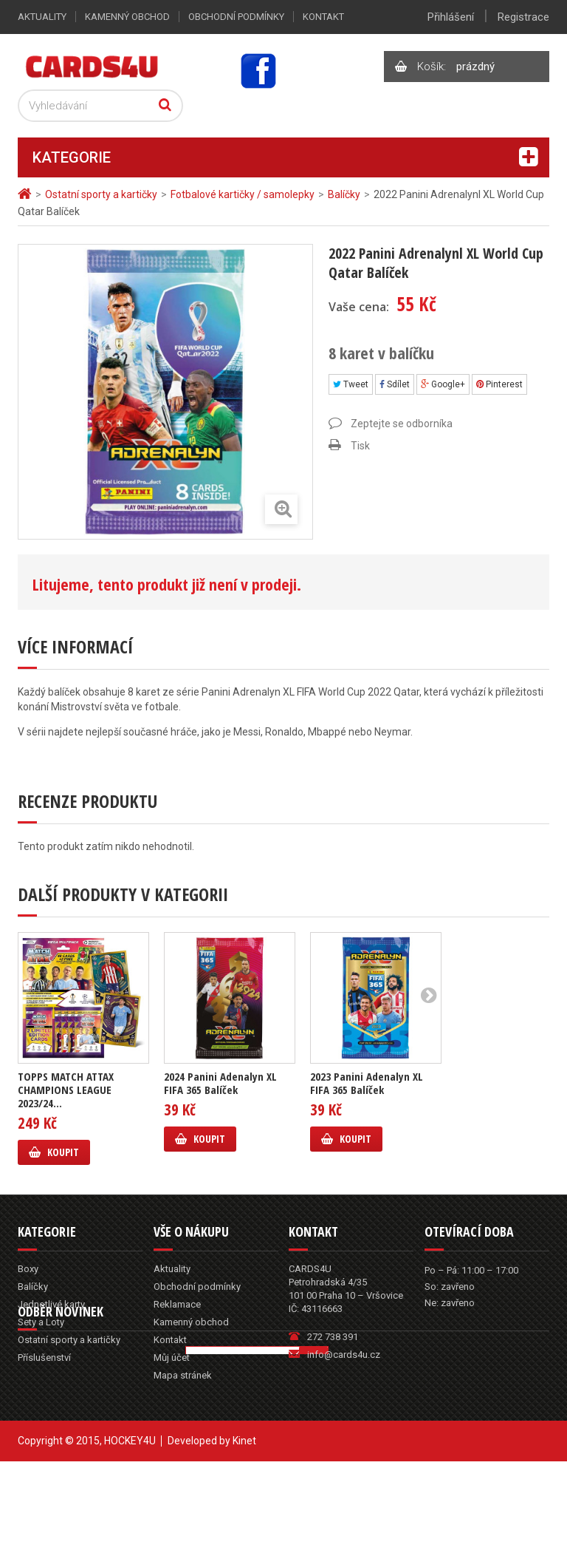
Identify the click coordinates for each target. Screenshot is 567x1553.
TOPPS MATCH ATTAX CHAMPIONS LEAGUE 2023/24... (66, 1089)
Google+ (443, 384)
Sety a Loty (41, 1322)
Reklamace (177, 1304)
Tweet (350, 384)
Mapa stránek (183, 1375)
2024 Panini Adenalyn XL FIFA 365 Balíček (220, 1083)
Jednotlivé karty (51, 1304)
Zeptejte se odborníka (402, 423)
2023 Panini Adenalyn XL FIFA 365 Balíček (366, 1083)
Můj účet (172, 1357)
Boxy (28, 1268)
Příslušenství (44, 1357)
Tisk (360, 446)
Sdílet (394, 384)
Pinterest (499, 384)
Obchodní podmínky (236, 16)
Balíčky (33, 1286)
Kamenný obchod (127, 16)
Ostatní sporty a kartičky (69, 1339)
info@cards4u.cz (343, 1354)
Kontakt (323, 16)
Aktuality (42, 16)
